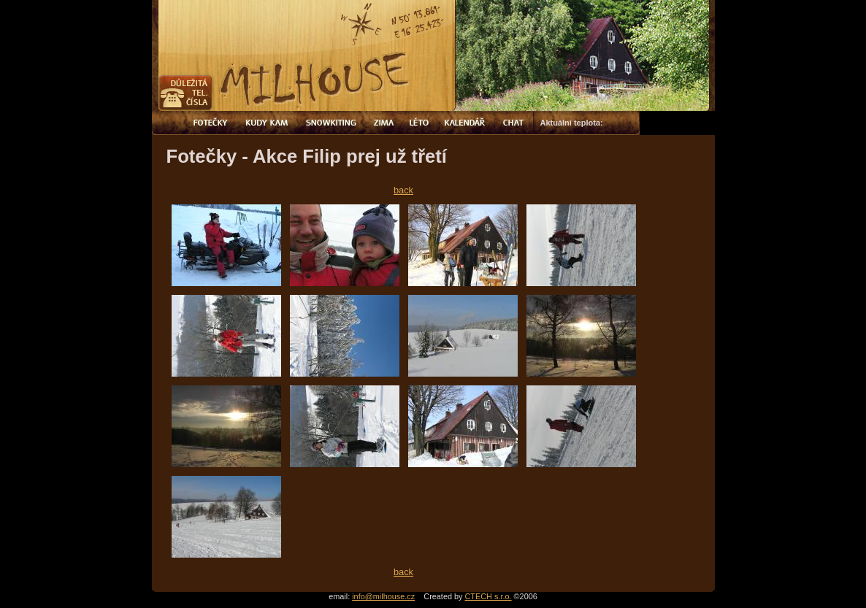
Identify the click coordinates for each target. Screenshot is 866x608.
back (403, 190)
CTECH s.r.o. (488, 596)
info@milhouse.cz (383, 596)
